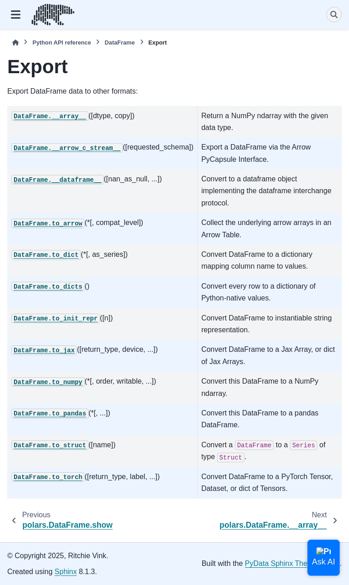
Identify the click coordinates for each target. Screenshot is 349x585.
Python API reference (61, 42)
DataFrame (120, 42)
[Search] (334, 14)
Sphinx (66, 571)
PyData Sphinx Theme (281, 563)
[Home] (15, 42)
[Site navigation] (15, 14)
